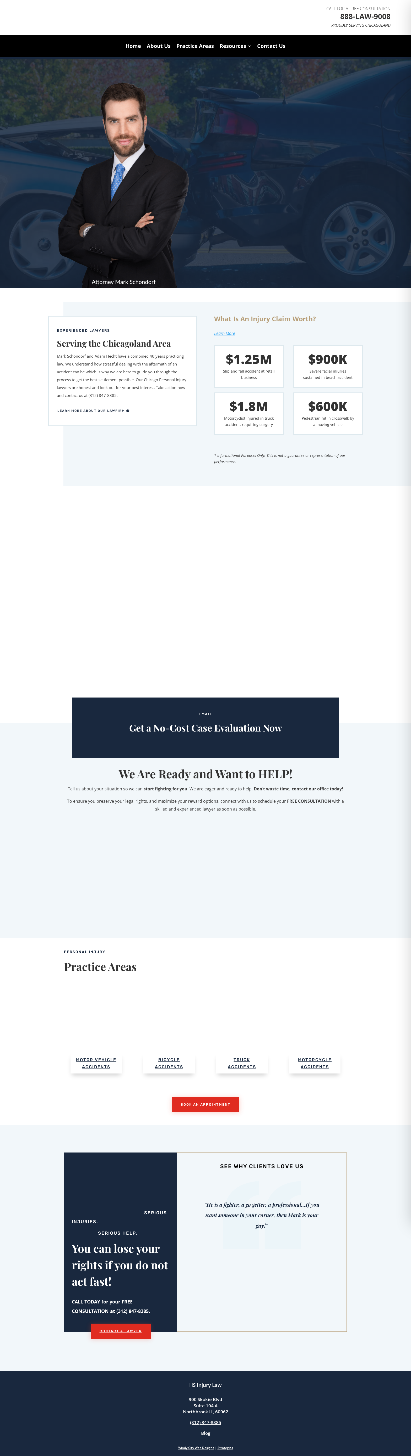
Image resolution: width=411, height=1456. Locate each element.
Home (133, 46)
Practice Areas (195, 46)
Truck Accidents (242, 1063)
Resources (233, 46)
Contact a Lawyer (121, 1331)
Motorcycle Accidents (315, 1063)
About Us (159, 46)
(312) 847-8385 (205, 1422)
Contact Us (271, 46)
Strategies (225, 1448)
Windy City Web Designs (196, 1448)
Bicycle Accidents (169, 1063)
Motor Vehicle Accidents (96, 1063)
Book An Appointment (205, 1104)
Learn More (224, 333)
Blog (205, 1433)
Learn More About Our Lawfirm (91, 411)
